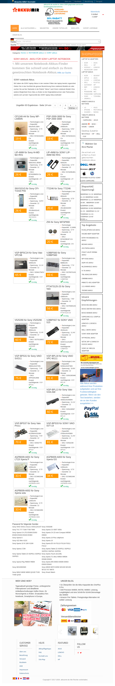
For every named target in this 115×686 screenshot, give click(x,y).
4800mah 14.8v (92, 203)
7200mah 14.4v (86, 217)
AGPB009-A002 (34, 517)
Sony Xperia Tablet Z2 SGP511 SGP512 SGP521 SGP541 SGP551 (56, 550)
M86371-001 (24, 45)
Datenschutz (24, 673)
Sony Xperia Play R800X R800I (23, 562)
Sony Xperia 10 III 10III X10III (22, 543)
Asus (95, 63)
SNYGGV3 (32, 217)
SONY (86, 96)
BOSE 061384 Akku (89, 305)
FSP (84, 136)
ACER (86, 76)
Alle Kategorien (28, 28)
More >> (83, 219)
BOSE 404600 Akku (89, 313)
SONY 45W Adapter (90, 334)
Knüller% (75, 28)
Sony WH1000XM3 (19, 567)
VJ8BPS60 (64, 279)
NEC (95, 92)
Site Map (42, 660)
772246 (63, 215)
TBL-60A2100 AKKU (89, 274)
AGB (21, 666)
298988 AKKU (87, 278)
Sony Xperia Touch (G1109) (52, 554)
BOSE (93, 124)
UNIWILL (87, 99)
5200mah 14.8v (87, 206)
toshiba (84, 178)
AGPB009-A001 (34, 483)
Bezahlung (89, 2)
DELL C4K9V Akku (89, 330)
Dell (86, 65)
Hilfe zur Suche (64, 73)
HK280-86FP (81, 45)
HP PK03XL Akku (88, 338)
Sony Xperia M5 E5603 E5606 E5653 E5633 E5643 (55, 563)
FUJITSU (97, 83)
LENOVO (97, 87)
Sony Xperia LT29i (18, 549)
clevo (82, 181)
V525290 (32, 346)
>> (65, 108)
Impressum (23, 670)
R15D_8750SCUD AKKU (91, 230)
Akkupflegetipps (45, 649)
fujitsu (91, 178)
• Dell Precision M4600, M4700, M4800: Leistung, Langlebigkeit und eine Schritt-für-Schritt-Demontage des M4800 (79, 592)
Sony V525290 (47, 527)
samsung (90, 181)
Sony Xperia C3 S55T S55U (52, 530)
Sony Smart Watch (48, 572)
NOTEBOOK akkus (36, 53)
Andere (85, 124)
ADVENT (97, 76)
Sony (96, 70)
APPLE (86, 78)
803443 (48, 45)
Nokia (96, 112)
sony (98, 178)
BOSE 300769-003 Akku (91, 309)
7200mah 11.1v (87, 214)
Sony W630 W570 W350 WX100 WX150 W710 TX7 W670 (56, 568)
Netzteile (86, 134)
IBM (85, 87)
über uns (68, 2)
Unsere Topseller (59, 28)
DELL (86, 83)
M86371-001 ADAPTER (91, 282)
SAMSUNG (97, 94)
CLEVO (86, 80)
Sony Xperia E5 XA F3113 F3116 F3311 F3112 (56, 544)
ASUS (95, 78)
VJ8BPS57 (64, 349)
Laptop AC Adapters (90, 59)
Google (87, 67)
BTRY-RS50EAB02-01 (37, 45)
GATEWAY (88, 85)
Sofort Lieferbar (90, 28)
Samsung (87, 120)
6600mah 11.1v (92, 211)
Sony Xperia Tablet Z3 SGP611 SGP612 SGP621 (26, 555)
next (98, 632)
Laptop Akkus (87, 72)
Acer (86, 63)
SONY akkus (52, 53)
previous (60, 632)
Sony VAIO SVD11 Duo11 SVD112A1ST (26, 527)
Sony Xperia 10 (47, 540)
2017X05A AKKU (88, 248)
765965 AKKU (87, 290)
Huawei (87, 112)
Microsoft (88, 70)
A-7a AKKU (86, 271)
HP (95, 65)
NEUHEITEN (44, 28)
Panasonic (88, 94)
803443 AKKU (87, 244)
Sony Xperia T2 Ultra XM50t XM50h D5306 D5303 (54, 558)
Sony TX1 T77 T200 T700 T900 (23, 530)
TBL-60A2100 (57, 45)
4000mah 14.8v (92, 197)
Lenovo (97, 67)
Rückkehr (77, 2)
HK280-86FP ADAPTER (90, 234)
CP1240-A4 (33, 145)
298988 (73, 45)
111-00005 (66, 45)
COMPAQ (97, 80)
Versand (99, 2)
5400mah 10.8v (87, 208)
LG (85, 89)
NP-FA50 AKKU (88, 259)
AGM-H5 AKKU (87, 263)
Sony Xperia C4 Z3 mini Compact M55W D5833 (56, 534)
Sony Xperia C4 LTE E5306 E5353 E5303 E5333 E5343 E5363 (24, 534)
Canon (90, 127)
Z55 (72, 244)
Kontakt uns (43, 656)
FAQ (40, 652)
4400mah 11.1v (87, 200)
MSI (95, 89)
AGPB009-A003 (66, 483)
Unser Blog (17, 35)
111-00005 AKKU (88, 286)
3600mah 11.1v (86, 194)
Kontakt (31, 2)
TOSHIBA (97, 96)
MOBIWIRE (88, 92)
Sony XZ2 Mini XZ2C (19, 540)
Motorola (98, 110)
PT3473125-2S (66, 313)
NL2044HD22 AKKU (89, 267)
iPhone (87, 110)
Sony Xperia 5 (17, 538)
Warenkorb (95, 12)
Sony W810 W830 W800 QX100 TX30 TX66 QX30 (26, 573)
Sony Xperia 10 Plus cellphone (53, 538)
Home (14, 28)
